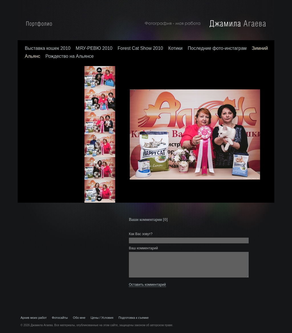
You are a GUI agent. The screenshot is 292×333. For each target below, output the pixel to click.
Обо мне (79, 317)
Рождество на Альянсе (69, 56)
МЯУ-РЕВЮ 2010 (94, 48)
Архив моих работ (34, 317)
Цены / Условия (102, 317)
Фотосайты (60, 317)
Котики (175, 48)
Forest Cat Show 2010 (140, 48)
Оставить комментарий (147, 285)
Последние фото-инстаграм (217, 48)
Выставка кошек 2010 (47, 48)
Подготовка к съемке (134, 317)
